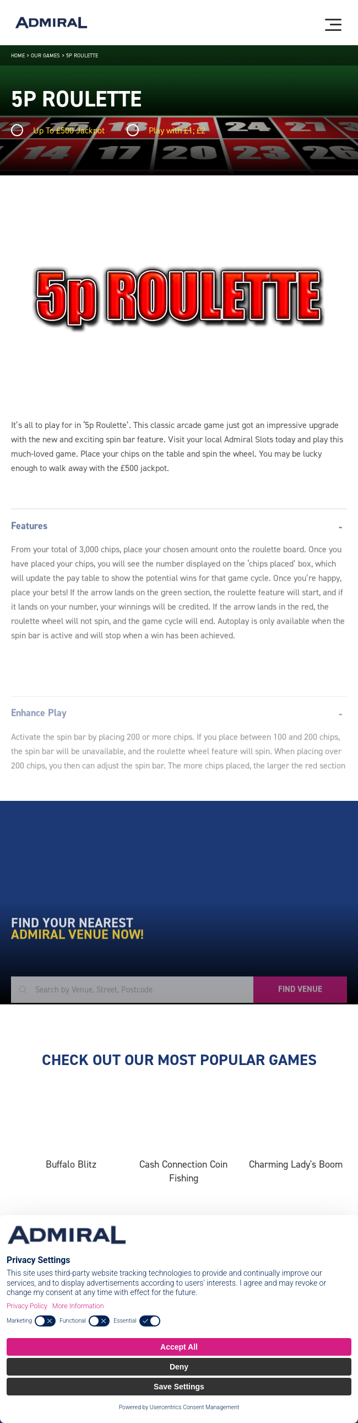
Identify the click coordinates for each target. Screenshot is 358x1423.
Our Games (45, 55)
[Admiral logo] (51, 22)
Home (18, 55)
